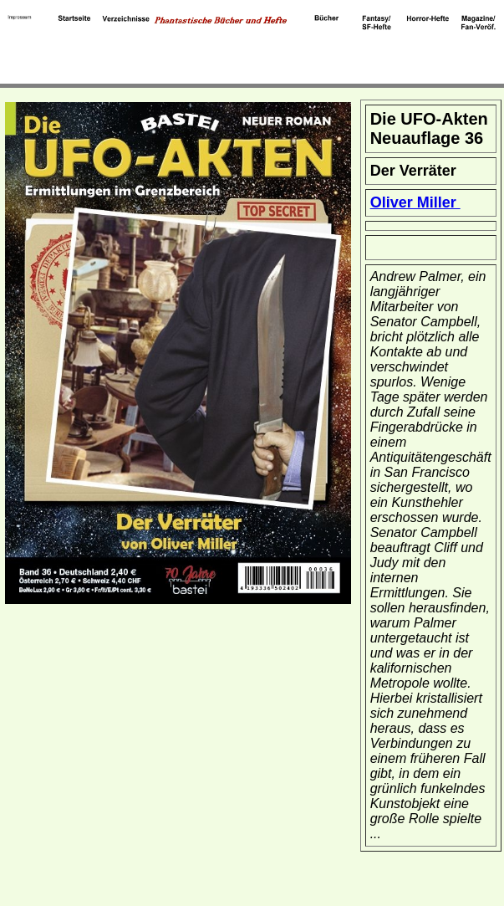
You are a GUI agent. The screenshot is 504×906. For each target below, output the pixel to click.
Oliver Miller (415, 202)
